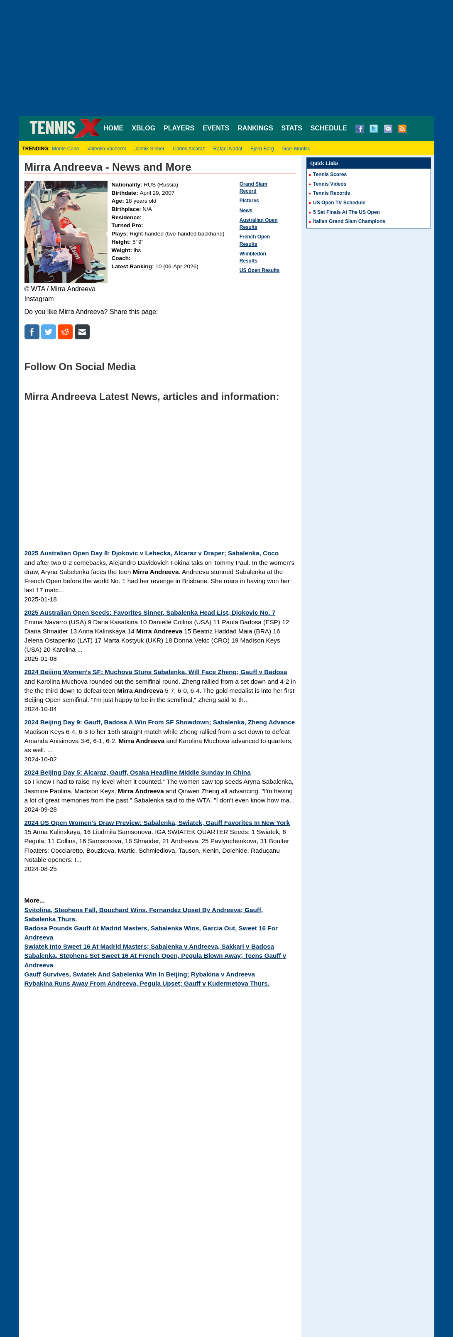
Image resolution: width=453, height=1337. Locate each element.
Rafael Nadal (227, 149)
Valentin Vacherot (107, 149)
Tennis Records (331, 193)
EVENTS (216, 128)
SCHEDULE (329, 128)
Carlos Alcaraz (189, 149)
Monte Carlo (65, 149)
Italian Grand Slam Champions (349, 221)
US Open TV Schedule (339, 203)
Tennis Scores (330, 174)
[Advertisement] (226, 58)
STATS (292, 128)
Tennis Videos (329, 184)
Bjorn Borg (262, 149)
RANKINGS (255, 128)
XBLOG (143, 128)
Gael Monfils (296, 149)
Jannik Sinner (150, 149)
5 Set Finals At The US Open (346, 212)
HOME (113, 128)
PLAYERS (179, 128)
